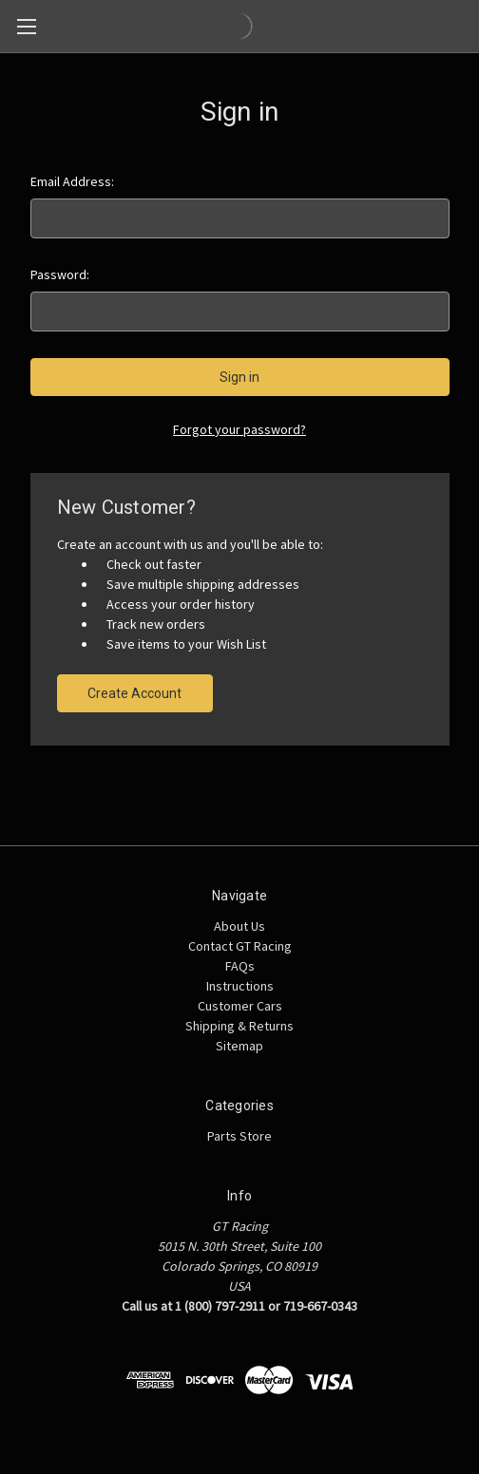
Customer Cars (240, 1005)
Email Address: (72, 181)
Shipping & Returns (239, 1025)
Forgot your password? (239, 429)
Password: (59, 274)
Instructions (240, 985)
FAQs (240, 965)
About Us (239, 926)
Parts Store (239, 1135)
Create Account (134, 693)
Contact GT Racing (240, 945)
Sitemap (239, 1045)
